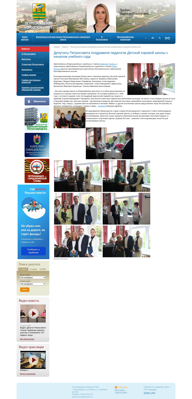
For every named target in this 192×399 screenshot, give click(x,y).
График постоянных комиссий (31, 81)
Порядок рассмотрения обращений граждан (33, 88)
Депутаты (26, 59)
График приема (29, 75)
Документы (27, 70)
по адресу (23, 269)
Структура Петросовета (33, 64)
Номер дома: (25, 281)
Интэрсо (152, 389)
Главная (57, 47)
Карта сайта (120, 390)
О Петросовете (102, 38)
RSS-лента (122, 387)
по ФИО (43, 269)
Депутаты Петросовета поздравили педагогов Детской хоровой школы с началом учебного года (105, 47)
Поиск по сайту (121, 392)
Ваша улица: (25, 275)
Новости (26, 49)
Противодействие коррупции (125, 38)
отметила (102, 106)
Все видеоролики (27, 339)
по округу (33, 269)
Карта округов (24, 38)
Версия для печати (61, 258)
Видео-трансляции (27, 374)
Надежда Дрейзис (108, 64)
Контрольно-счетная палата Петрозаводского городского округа (63, 38)
